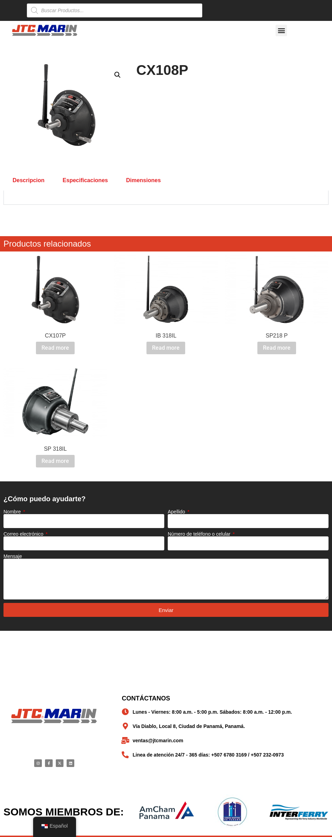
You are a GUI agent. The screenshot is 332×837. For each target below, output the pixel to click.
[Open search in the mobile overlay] (114, 10)
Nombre (12, 511)
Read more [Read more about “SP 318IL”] (55, 461)
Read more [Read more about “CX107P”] (55, 347)
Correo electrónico (24, 534)
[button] (281, 30)
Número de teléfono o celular (200, 534)
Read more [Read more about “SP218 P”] (276, 347)
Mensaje (12, 556)
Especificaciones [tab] (85, 180)
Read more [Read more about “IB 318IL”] (166, 347)
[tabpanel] (166, 198)
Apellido (177, 511)
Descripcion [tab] (29, 180)
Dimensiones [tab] (143, 180)
